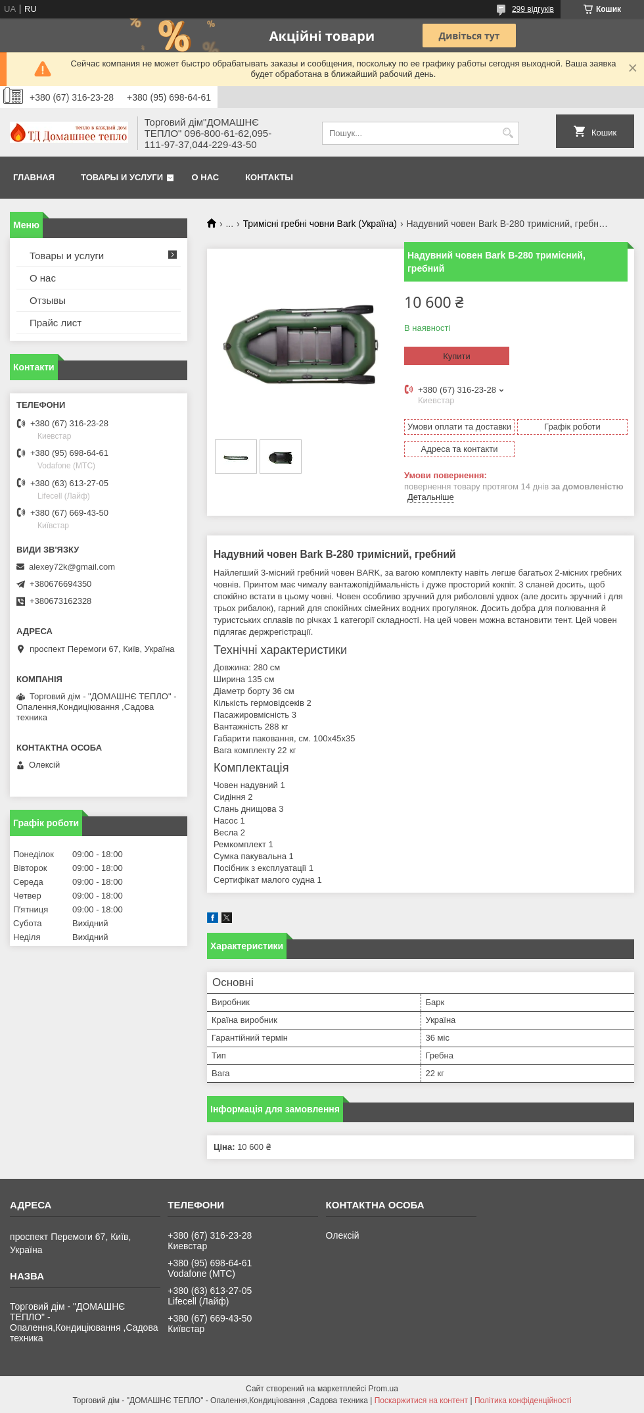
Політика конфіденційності (523, 1400)
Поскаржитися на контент (421, 1400)
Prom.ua (383, 1388)
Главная (34, 177)
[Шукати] (507, 133)
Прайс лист (55, 322)
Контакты (269, 177)
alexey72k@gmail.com (72, 567)
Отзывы (48, 300)
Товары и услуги (122, 177)
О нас (205, 177)
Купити (457, 356)
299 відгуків (533, 9)
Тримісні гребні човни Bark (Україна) (320, 223)
